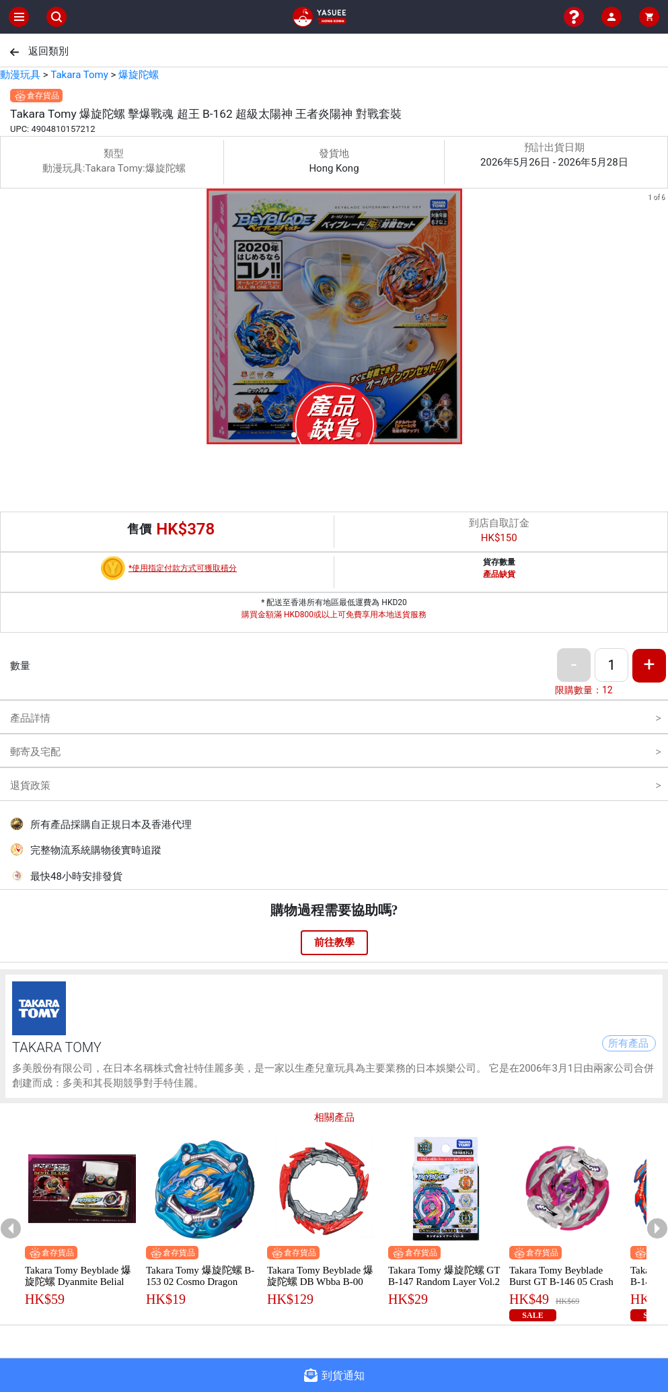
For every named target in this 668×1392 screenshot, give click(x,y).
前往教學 (334, 942)
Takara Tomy (79, 75)
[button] (294, 435)
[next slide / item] (658, 318)
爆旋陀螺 (138, 75)
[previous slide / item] (9, 318)
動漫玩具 (20, 75)
